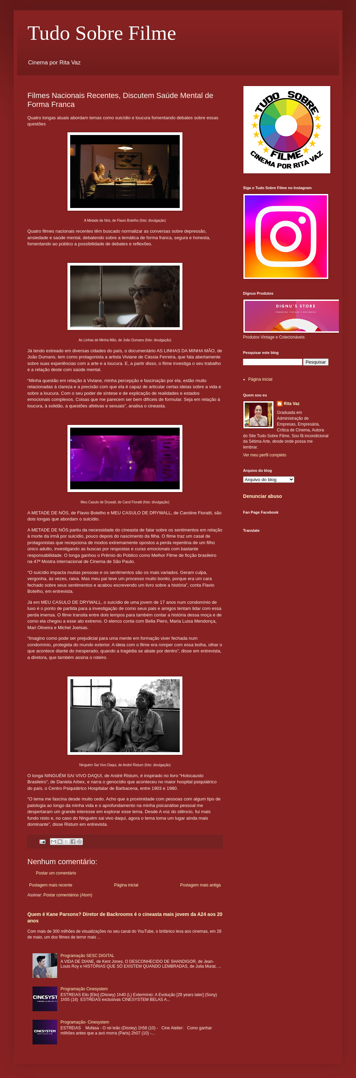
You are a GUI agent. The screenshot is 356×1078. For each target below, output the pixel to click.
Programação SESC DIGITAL (87, 955)
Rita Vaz (292, 403)
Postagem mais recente (50, 885)
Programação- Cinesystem (85, 1022)
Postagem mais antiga (200, 885)
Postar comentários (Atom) (67, 895)
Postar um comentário (56, 873)
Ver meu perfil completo (264, 455)
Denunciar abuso (262, 496)
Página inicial (126, 885)
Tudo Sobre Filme (101, 33)
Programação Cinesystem (84, 989)
